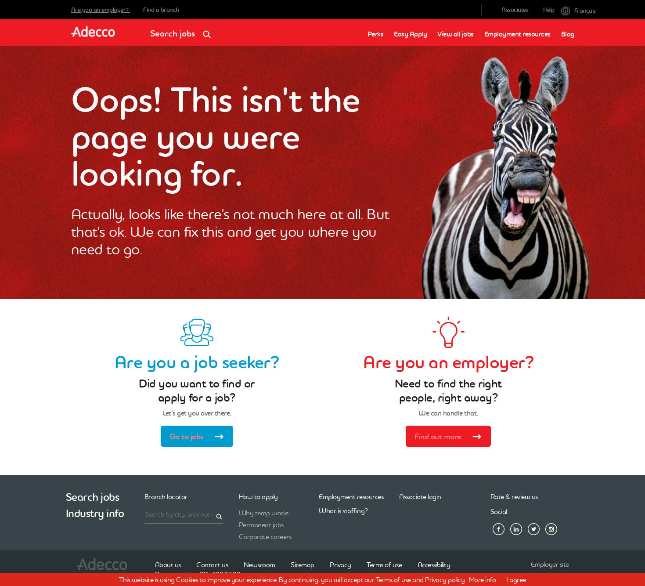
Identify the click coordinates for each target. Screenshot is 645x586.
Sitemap (302, 564)
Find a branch (161, 10)
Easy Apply (410, 34)
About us (168, 564)
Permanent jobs (261, 524)
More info (482, 579)
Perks (376, 34)
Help (549, 10)
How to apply (258, 496)
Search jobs (183, 30)
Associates (514, 10)
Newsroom (259, 564)
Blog (567, 34)
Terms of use (384, 564)
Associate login (420, 496)
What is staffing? (343, 510)
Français (567, 9)
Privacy (340, 564)
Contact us (212, 564)
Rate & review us (514, 496)
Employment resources (517, 34)
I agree (516, 579)
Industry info (95, 513)
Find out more (451, 437)
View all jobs (455, 34)
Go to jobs (199, 437)
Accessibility (434, 564)
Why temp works (263, 512)
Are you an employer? (100, 10)
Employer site (550, 564)
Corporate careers (265, 536)
